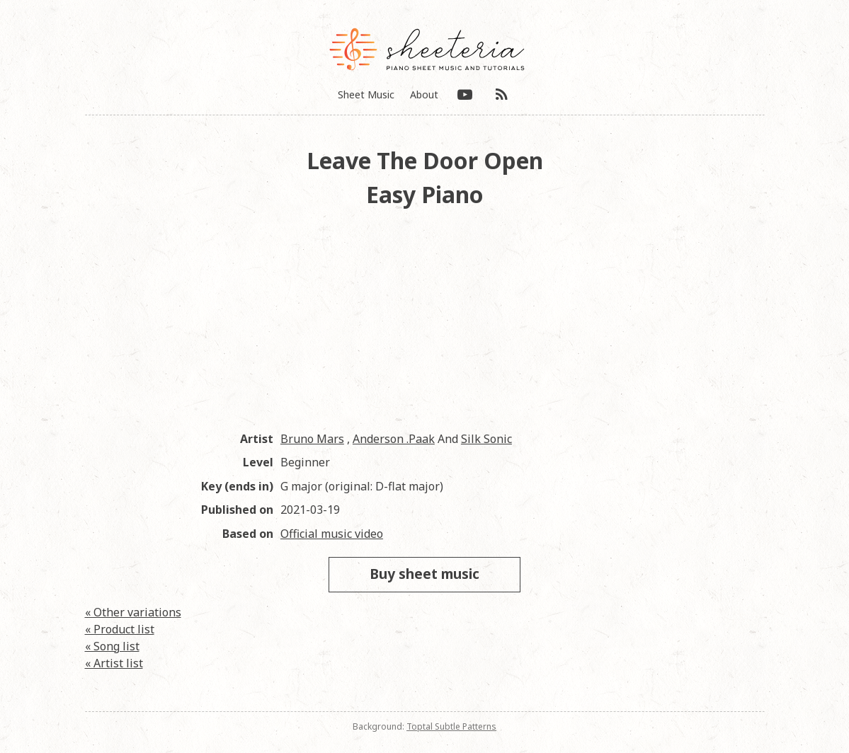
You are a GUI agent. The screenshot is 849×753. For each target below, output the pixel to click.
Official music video (331, 533)
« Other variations (133, 612)
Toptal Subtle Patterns (451, 726)
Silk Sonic (486, 439)
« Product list (119, 629)
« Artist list (114, 663)
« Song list (112, 646)
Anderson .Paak (394, 439)
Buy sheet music (424, 573)
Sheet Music (366, 94)
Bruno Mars (312, 439)
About (424, 94)
